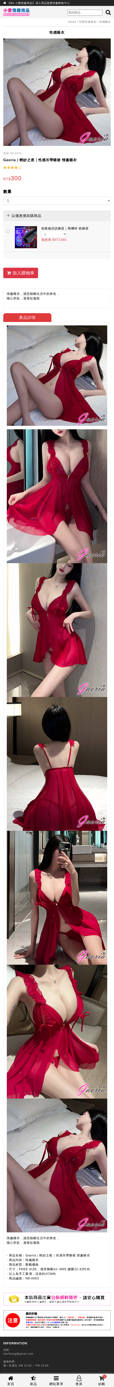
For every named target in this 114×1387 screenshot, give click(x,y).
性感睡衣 (105, 21)
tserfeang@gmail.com (18, 1353)
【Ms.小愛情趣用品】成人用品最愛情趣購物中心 (38, 3)
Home (72, 21)
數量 (7, 191)
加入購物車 (20, 273)
